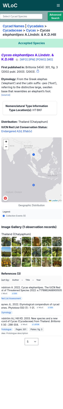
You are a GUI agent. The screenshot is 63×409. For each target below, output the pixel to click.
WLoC (4, 293)
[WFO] (24, 59)
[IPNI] (31, 59)
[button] (6, 142)
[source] (5, 94)
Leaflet (53, 200)
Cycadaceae (12, 30)
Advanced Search (55, 16)
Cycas (31, 30)
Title (28, 280)
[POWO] (41, 59)
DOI (14, 293)
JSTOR (35, 324)
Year (38, 280)
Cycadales (35, 26)
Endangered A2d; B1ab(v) (16, 131)
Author (15, 280)
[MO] (50, 59)
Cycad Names (13, 26)
